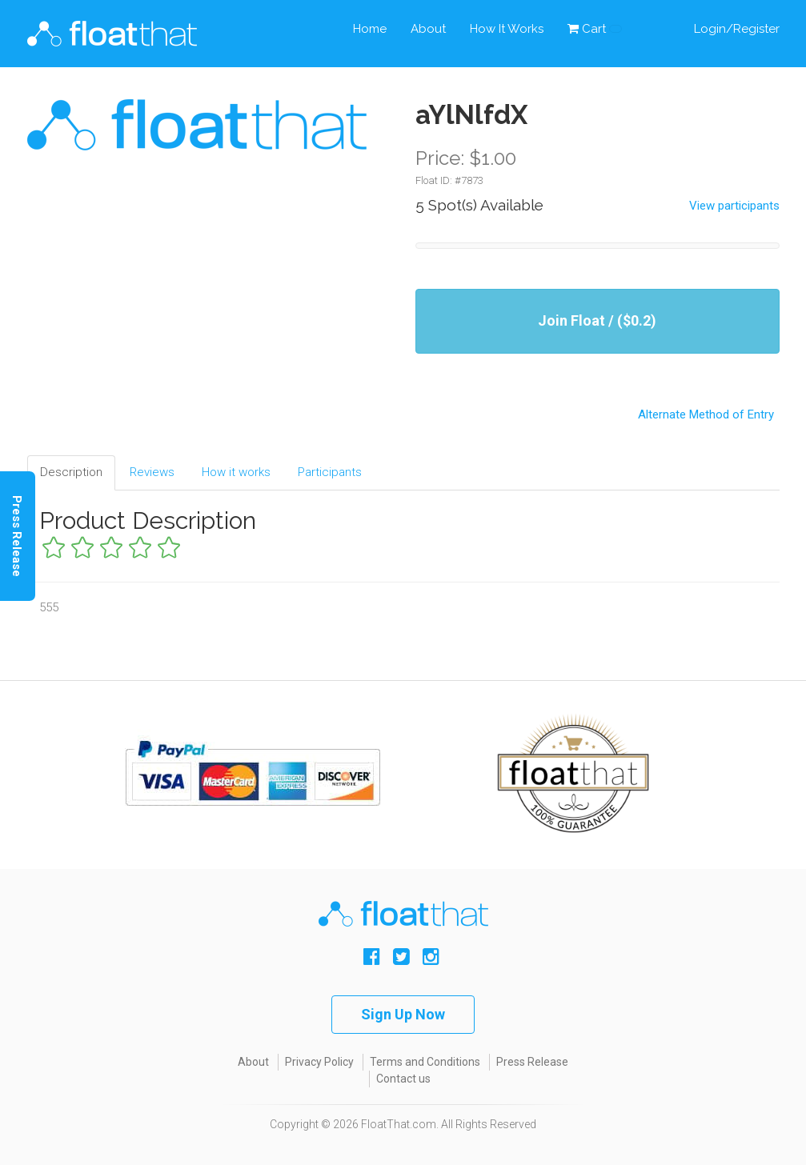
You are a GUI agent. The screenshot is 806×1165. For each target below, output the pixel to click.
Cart (594, 29)
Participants (330, 472)
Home (370, 29)
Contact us (403, 1078)
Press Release (532, 1061)
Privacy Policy (319, 1061)
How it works (236, 472)
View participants (734, 205)
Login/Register (737, 29)
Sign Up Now (403, 1014)
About (428, 29)
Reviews (152, 472)
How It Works (506, 29)
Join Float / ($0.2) (597, 320)
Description (71, 472)
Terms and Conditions (425, 1061)
